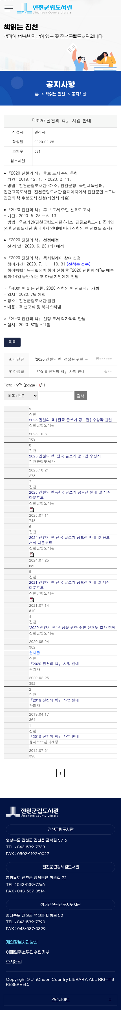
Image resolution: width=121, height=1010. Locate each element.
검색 (81, 395)
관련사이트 (60, 1000)
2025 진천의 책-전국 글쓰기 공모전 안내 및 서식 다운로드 (70, 495)
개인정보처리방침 (22, 942)
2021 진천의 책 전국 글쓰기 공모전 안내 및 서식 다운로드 (69, 585)
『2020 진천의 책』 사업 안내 (54, 663)
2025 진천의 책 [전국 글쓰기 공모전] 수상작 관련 (70, 419)
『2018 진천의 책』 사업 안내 (54, 736)
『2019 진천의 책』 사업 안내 (60, 371)
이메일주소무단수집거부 (27, 952)
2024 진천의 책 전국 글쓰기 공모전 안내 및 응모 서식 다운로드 (69, 540)
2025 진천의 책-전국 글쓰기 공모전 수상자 (65, 456)
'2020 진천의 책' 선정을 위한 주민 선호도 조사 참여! (63, 359)
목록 (12, 341)
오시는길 (14, 962)
